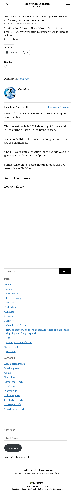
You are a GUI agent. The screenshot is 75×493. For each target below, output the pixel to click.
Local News (10, 386)
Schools (8, 316)
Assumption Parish (14, 363)
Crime (7, 372)
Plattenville (10, 390)
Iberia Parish (11, 377)
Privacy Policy (13, 298)
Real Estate (10, 307)
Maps (7, 337)
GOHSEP (11, 351)
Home (7, 284)
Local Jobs (9, 302)
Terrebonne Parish (14, 409)
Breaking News (12, 368)
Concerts (9, 311)
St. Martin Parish (13, 399)
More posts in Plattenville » (59, 107)
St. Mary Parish (12, 404)
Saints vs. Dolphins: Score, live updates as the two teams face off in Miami (34, 166)
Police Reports (12, 395)
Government (11, 346)
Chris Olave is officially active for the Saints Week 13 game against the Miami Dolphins (36, 153)
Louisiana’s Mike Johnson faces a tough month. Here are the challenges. (36, 140)
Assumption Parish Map (19, 342)
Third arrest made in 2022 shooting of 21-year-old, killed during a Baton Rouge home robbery (35, 128)
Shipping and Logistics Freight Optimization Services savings (37, 489)
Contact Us (12, 293)
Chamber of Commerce (18, 325)
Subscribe (13, 448)
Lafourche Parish (13, 381)
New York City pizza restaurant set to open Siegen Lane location (35, 115)
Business (9, 320)
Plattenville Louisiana (38, 3)
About (9, 289)
